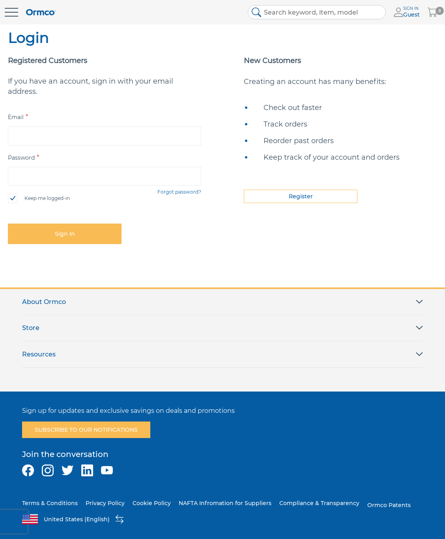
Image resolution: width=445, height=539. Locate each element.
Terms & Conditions (50, 503)
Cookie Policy (152, 503)
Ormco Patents (389, 505)
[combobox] (317, 12)
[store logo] (41, 12)
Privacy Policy (105, 503)
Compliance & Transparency (319, 503)
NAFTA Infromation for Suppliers (225, 503)
